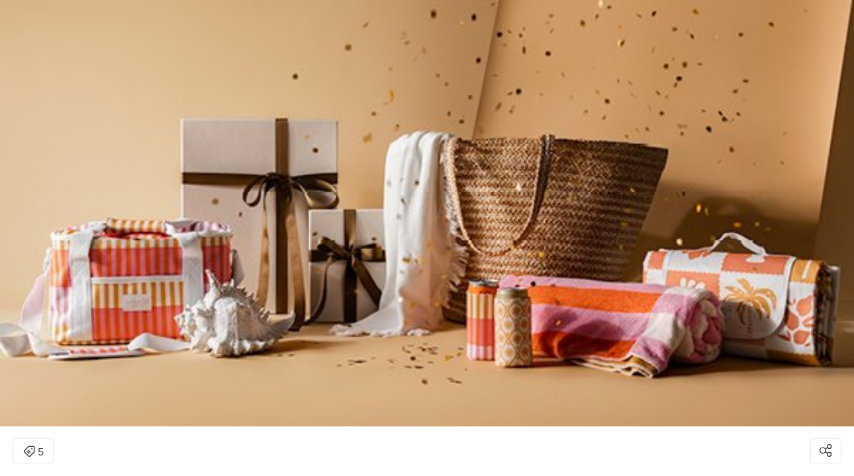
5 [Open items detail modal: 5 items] (33, 452)
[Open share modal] (826, 451)
